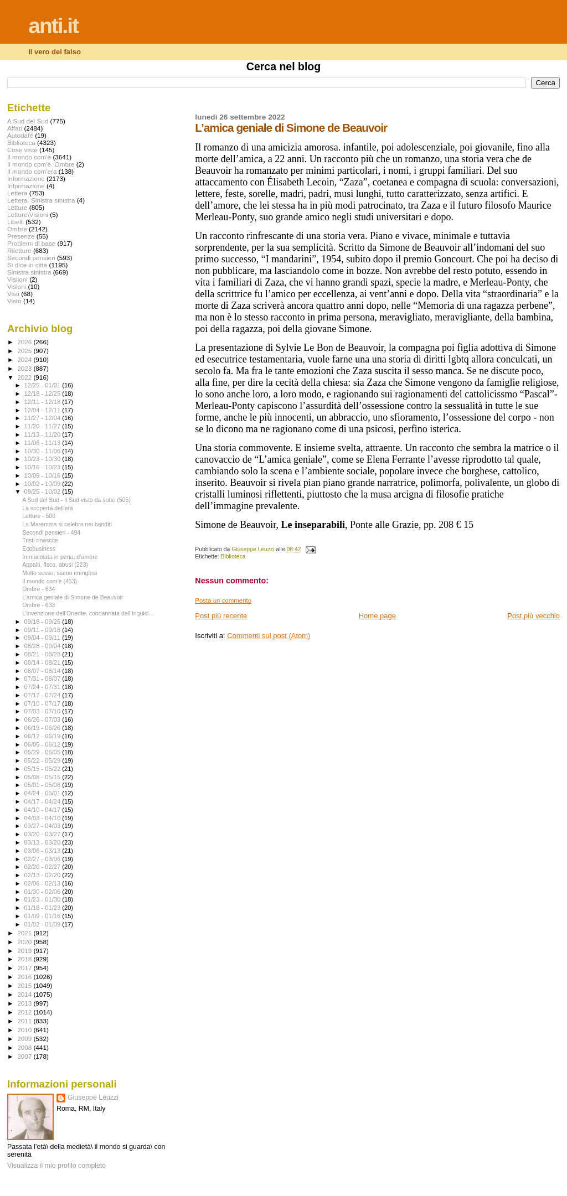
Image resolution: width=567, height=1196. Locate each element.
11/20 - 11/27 (43, 426)
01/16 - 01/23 (43, 907)
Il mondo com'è (29, 156)
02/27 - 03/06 (43, 859)
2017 (25, 967)
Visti (13, 293)
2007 (25, 1056)
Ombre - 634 (38, 589)
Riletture (19, 250)
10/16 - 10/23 (43, 467)
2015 (25, 985)
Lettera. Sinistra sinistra (41, 200)
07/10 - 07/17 (43, 703)
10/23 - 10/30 (43, 458)
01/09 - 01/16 (43, 916)
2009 (25, 1038)
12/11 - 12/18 (43, 401)
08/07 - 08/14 (43, 670)
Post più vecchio (533, 616)
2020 (25, 941)
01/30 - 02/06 (43, 891)
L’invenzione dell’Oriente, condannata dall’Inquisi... (87, 613)
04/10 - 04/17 (43, 809)
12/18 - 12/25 (43, 393)
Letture (17, 207)
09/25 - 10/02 (43, 491)
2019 (25, 950)
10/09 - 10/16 (43, 475)
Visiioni (17, 279)
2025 (25, 350)
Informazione (26, 178)
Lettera (17, 192)
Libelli (15, 221)
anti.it (53, 26)
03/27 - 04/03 (43, 825)
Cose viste (22, 149)
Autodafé (20, 135)
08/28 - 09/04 (43, 646)
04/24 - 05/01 (43, 793)
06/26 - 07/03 (43, 719)
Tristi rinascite (40, 540)
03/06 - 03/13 (43, 850)
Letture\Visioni (27, 214)
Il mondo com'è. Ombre (40, 164)
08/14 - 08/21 (43, 662)
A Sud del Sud (27, 121)
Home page (377, 616)
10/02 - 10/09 (43, 483)
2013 (25, 1003)
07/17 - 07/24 (43, 695)
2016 (25, 976)
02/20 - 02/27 (43, 866)
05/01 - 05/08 (43, 784)
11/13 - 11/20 (43, 434)
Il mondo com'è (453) (49, 581)
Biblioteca (233, 556)
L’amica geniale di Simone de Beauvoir (72, 597)
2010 (25, 1029)
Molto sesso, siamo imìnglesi (59, 572)
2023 (25, 368)
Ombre (17, 228)
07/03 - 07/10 (43, 711)
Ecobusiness (38, 548)
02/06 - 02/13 (43, 883)
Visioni (16, 286)
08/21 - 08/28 (43, 654)
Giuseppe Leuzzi (93, 1097)
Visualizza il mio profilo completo (56, 1165)
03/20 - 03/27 (43, 834)
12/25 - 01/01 (43, 385)
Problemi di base (31, 243)
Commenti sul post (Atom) (268, 635)
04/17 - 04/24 (43, 801)
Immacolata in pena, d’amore (59, 556)
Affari (14, 128)
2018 (25, 958)
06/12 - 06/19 (43, 736)
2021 (25, 932)
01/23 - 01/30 (43, 899)
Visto (14, 300)
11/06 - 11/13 (43, 442)
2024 (25, 359)
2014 (25, 994)
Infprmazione (26, 185)
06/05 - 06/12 (43, 744)
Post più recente (221, 616)
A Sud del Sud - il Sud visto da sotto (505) (76, 499)
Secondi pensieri (31, 257)
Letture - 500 (38, 515)
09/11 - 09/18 (43, 630)
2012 (25, 1012)
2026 (25, 341)
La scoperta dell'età (47, 508)
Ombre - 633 (38, 605)
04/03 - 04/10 (43, 818)
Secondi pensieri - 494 (51, 532)
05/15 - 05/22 (43, 768)
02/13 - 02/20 (43, 875)
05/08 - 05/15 (43, 777)
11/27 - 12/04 (43, 418)
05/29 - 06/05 (43, 752)
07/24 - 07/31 (43, 687)
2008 (25, 1047)
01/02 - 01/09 (43, 924)
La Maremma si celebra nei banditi (67, 524)
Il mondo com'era (32, 171)
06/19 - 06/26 (43, 727)
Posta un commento (223, 600)
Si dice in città (27, 264)
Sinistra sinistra (29, 272)
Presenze (21, 236)
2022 (25, 377)
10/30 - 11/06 (43, 451)
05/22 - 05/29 (43, 760)
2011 (25, 1020)
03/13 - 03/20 (43, 842)
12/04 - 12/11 (43, 410)
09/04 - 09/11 (43, 637)
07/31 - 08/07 (43, 678)
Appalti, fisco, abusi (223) (55, 564)
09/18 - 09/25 (43, 621)
